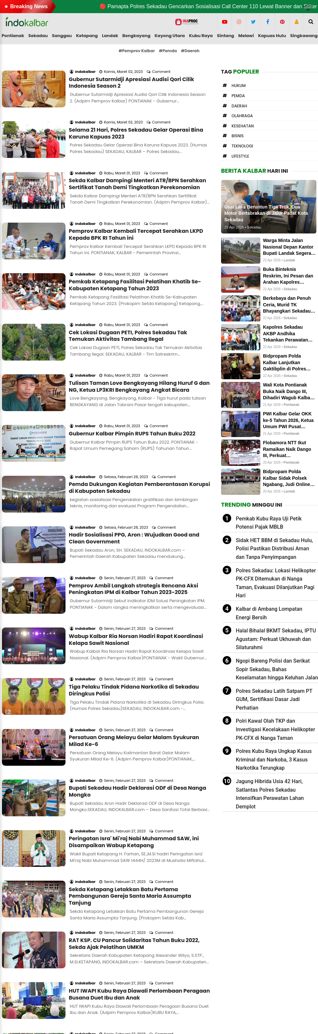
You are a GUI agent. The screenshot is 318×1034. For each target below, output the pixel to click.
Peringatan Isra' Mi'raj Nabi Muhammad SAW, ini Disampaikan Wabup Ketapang (134, 699)
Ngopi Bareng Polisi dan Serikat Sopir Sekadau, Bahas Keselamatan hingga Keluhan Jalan (277, 669)
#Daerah (190, 51)
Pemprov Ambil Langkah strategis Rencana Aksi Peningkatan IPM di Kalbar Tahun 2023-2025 (133, 491)
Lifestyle (240, 156)
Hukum (239, 85)
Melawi (246, 36)
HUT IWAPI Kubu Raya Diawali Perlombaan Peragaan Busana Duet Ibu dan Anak (139, 825)
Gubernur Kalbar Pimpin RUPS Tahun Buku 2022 (132, 362)
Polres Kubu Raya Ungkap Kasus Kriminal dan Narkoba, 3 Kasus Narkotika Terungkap (274, 759)
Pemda (238, 96)
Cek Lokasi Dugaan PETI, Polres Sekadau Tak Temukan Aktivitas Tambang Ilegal (128, 282)
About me (122, 960)
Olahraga (242, 116)
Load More (107, 906)
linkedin (225, 975)
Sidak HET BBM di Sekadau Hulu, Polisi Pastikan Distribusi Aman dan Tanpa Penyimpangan (274, 548)
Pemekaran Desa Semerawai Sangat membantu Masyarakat (134, 866)
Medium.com (231, 953)
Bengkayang (136, 36)
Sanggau (62, 36)
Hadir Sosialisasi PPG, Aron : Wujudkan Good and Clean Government (134, 449)
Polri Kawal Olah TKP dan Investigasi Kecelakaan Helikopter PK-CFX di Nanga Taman (275, 729)
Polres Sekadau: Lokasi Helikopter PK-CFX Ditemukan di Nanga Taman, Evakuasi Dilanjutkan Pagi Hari (276, 583)
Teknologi (242, 146)
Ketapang (87, 36)
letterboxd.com (233, 967)
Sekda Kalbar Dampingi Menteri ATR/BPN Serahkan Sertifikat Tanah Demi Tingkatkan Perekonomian (137, 157)
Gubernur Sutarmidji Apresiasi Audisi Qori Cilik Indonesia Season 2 (131, 74)
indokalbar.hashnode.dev (245, 997)
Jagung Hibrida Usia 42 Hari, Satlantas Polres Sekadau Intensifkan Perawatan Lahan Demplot (270, 794)
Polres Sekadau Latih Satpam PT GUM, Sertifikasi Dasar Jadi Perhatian (274, 699)
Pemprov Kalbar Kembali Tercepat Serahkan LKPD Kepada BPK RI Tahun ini (136, 199)
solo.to (224, 960)
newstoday (229, 989)
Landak (110, 36)
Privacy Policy (126, 989)
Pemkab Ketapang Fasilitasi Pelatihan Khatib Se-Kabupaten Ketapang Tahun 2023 (135, 241)
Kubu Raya (201, 36)
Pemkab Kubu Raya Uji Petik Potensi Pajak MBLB (269, 523)
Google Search (127, 997)
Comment (161, 62)
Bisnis (238, 136)
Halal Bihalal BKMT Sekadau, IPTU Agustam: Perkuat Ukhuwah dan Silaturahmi (276, 638)
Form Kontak (125, 967)
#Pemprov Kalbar (137, 51)
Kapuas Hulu (272, 36)
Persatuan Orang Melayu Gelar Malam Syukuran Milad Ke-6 (134, 616)
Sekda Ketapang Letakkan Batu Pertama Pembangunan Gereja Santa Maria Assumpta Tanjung (130, 744)
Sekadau (37, 36)
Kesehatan (243, 126)
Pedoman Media (129, 982)
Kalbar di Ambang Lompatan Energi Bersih (269, 613)
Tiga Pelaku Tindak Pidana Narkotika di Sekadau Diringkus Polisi (134, 574)
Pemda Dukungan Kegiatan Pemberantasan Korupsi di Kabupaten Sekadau (139, 407)
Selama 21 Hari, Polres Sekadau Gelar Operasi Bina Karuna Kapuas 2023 (136, 115)
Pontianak (13, 36)
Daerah (239, 106)
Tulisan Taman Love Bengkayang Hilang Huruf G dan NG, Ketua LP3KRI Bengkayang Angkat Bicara (139, 324)
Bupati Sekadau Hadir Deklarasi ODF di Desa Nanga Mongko (137, 658)
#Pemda (168, 51)
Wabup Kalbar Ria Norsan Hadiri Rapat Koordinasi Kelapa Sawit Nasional (136, 532)
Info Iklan (121, 975)
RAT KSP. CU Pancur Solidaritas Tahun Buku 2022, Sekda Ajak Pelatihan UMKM (134, 783)
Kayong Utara (170, 36)
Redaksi (119, 953)
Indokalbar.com (158, 1024)
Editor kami (21, 989)
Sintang (225, 36)
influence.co (230, 982)
